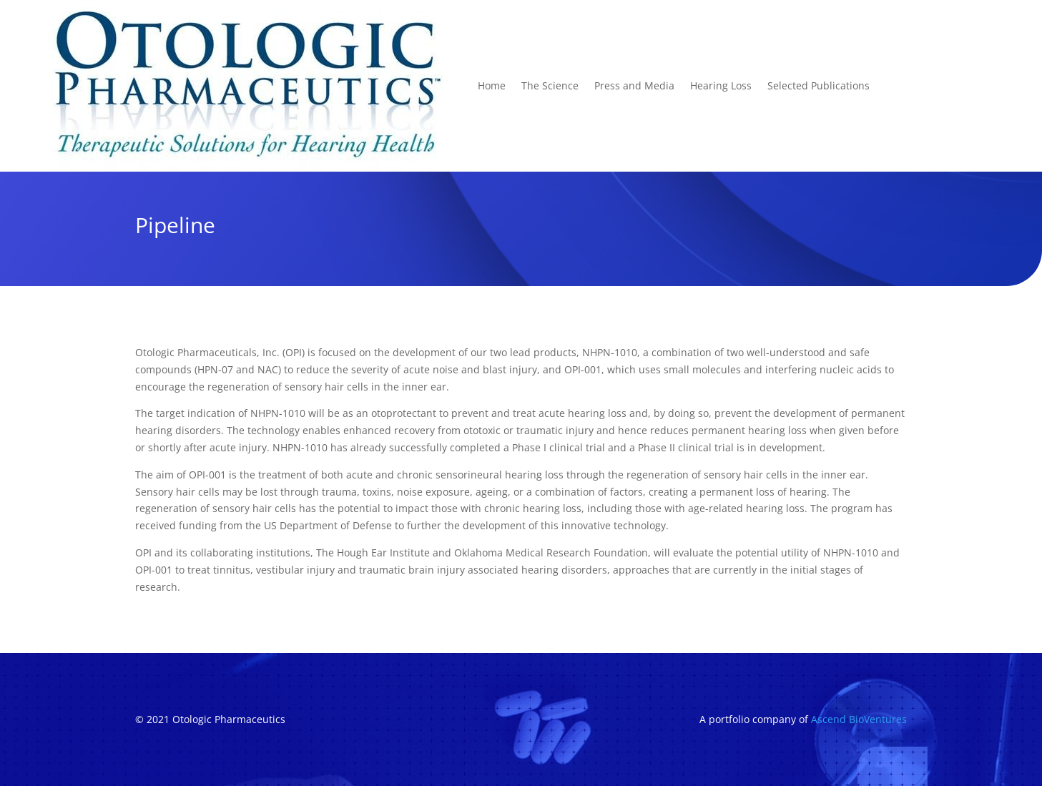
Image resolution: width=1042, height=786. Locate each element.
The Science (550, 85)
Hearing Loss (721, 85)
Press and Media (634, 85)
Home (492, 85)
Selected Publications (818, 85)
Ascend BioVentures (859, 719)
